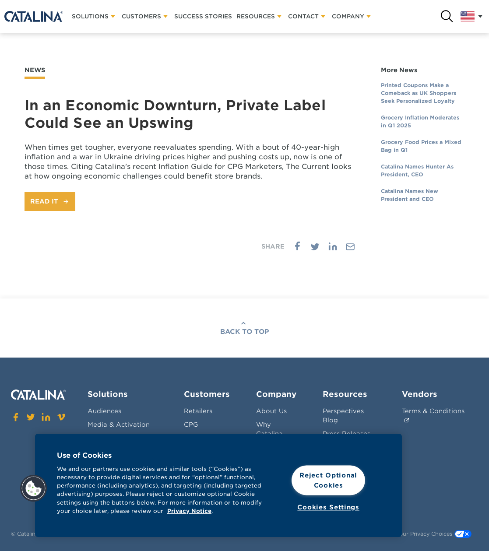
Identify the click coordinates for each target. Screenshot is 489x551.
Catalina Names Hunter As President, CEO (417, 170)
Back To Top (244, 332)
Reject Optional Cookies (328, 480)
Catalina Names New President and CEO (409, 195)
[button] (34, 488)
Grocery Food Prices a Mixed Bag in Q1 (421, 146)
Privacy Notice (189, 511)
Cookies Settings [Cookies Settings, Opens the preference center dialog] (328, 507)
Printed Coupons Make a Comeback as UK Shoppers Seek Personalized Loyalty (418, 93)
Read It (44, 201)
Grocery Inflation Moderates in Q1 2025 (420, 121)
